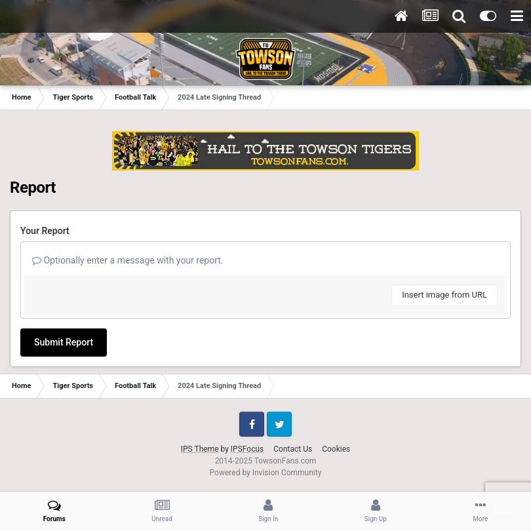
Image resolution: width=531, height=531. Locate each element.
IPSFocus (247, 449)
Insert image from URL (444, 295)
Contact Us (292, 449)
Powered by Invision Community (266, 472)
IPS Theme (200, 449)
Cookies (336, 449)
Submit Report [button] (63, 342)
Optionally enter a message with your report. (128, 260)
